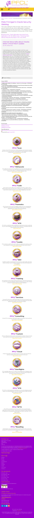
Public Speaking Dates (5, 500)
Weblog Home (5, 125)
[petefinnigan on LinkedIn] (2, 506)
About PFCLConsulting (17, 320)
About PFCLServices (17, 302)
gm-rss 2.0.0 (11, 132)
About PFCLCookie (17, 246)
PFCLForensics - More (5, 477)
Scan (17, 148)
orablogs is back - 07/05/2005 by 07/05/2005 (11, 89)
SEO (17, 260)
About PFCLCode (17, 191)
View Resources (4, 461)
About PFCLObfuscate (17, 172)
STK (17, 388)
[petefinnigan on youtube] (9, 506)
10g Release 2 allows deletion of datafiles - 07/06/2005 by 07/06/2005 (16, 90)
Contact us (3, 468)
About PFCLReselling (17, 432)
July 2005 (10, 18)
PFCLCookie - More (4, 480)
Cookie (17, 242)
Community (3, 467)
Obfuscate (17, 167)
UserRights (17, 369)
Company (3, 464)
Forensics (17, 204)
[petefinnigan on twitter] (7, 506)
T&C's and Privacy (15, 509)
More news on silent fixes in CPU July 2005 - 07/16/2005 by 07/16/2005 (16, 103)
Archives (6, 18)
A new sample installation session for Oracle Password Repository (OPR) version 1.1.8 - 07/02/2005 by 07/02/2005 (16, 86)
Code (17, 186)
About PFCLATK (17, 228)
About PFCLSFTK (17, 413)
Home (2, 18)
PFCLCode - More (4, 475)
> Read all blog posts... (6, 497)
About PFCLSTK (17, 393)
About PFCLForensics (17, 209)
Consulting (17, 316)
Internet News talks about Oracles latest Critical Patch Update (16, 43)
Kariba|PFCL (19, 510)
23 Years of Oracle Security (8, 493)
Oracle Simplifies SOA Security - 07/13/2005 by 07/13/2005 (14, 98)
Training (17, 279)
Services (17, 297)
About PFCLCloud (17, 355)
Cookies (2, 465)
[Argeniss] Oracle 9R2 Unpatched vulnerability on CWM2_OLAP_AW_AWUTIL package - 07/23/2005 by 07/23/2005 (14, 113)
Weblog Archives (5, 127)
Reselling (17, 427)
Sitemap (20, 509)
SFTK (17, 407)
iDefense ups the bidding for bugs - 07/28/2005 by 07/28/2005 (15, 118)
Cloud (17, 352)
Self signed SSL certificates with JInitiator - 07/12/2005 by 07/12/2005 (16, 97)
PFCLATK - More (4, 478)
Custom (17, 334)
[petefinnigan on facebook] (4, 506)
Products (2, 457)
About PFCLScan (17, 153)
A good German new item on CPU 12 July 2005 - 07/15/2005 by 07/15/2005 (17, 102)
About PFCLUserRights (17, 374)
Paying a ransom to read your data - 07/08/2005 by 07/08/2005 (15, 94)
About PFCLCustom (17, 338)
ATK (17, 223)
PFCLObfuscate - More (5, 474)
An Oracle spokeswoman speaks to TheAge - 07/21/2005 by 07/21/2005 (16, 109)
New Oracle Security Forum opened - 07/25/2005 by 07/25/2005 (15, 115)
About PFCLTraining (17, 283)
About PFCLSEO (17, 265)
